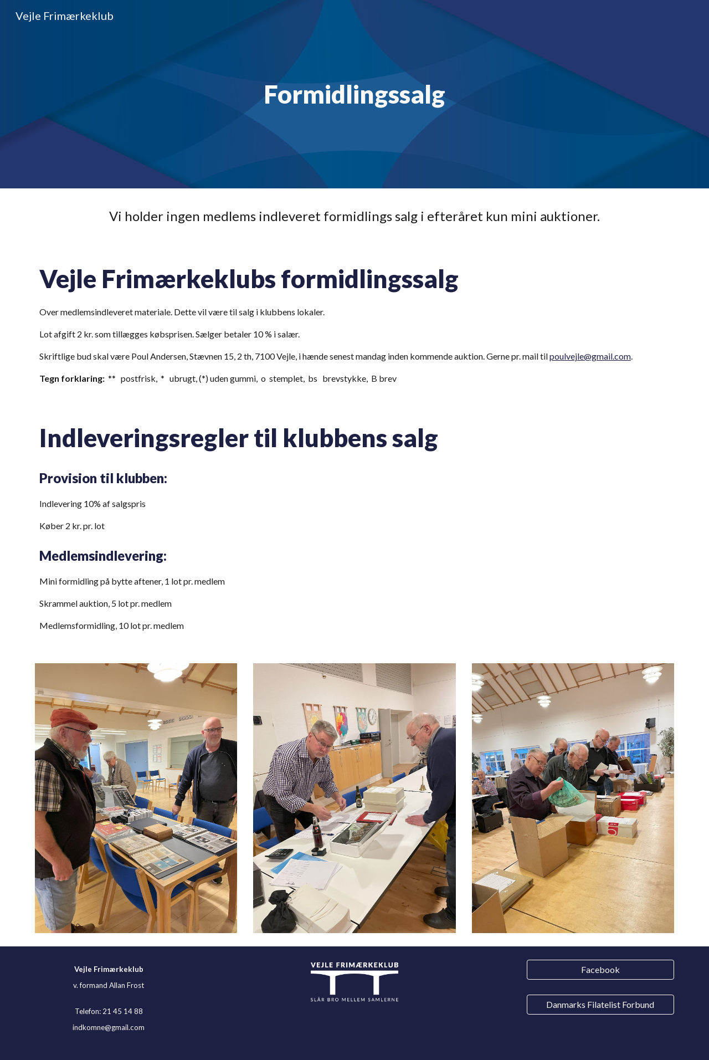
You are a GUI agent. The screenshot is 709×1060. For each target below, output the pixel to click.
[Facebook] (600, 969)
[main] (354, 94)
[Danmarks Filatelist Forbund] (600, 1004)
